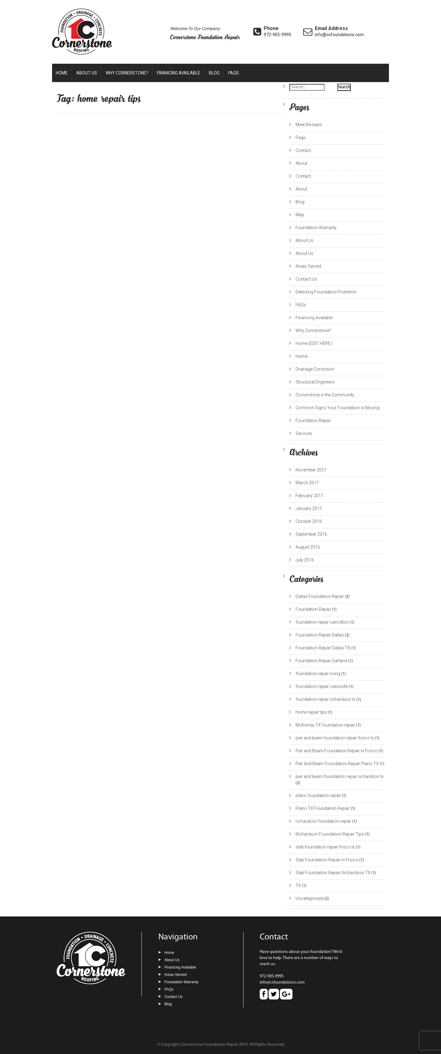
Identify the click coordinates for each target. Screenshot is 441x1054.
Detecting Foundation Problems (326, 291)
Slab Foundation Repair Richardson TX (333, 872)
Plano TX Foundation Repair (323, 808)
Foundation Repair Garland (321, 660)
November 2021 (311, 469)
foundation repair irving (318, 673)
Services (304, 433)
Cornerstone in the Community (325, 394)
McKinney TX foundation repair (325, 725)
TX (298, 885)
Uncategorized (309, 898)
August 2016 (308, 547)
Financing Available (178, 72)
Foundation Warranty (316, 227)
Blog (214, 72)
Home (62, 72)
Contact (303, 150)
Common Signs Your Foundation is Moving (337, 407)
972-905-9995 (277, 34)
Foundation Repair (313, 420)
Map (300, 214)
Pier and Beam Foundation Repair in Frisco (337, 750)
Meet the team (309, 124)
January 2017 (309, 508)
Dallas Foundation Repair (320, 596)
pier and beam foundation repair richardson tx (340, 776)
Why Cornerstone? (127, 72)
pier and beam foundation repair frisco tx (335, 737)
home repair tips (311, 712)
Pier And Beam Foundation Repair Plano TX (337, 763)
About (301, 163)
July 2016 (305, 559)
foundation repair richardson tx (326, 699)
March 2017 (307, 482)
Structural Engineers (315, 382)
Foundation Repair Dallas (320, 635)
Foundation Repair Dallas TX (323, 647)
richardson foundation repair (323, 821)
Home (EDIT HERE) (314, 343)
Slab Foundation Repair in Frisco (327, 859)
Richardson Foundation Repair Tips (330, 834)
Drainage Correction (315, 369)
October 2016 (309, 521)
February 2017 (309, 495)
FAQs (233, 72)
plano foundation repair (318, 795)
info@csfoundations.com (339, 34)
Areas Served (308, 266)
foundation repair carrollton (322, 622)
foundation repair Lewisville (322, 686)
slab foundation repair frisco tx (325, 846)
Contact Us (306, 279)
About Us (86, 72)
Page (300, 137)
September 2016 (311, 534)
